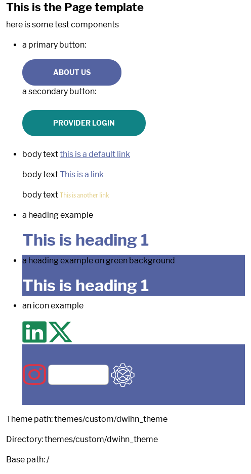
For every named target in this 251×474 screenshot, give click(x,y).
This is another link (84, 195)
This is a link (82, 174)
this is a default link (95, 154)
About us (72, 72)
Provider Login (84, 122)
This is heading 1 (85, 240)
